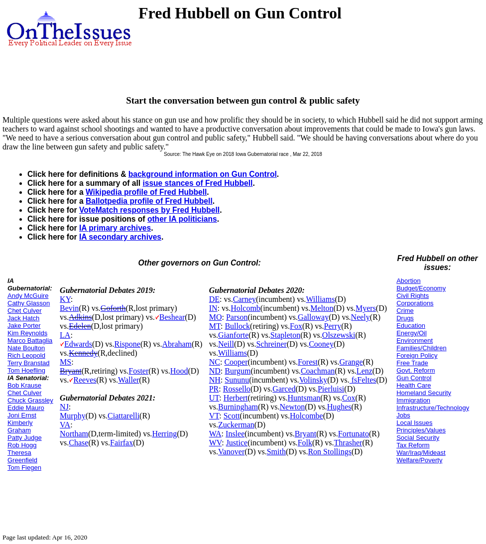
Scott (232, 415)
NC (214, 362)
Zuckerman (236, 424)
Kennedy (83, 353)
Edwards (78, 344)
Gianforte (233, 335)
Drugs (405, 318)
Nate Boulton (26, 348)
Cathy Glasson (28, 303)
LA (65, 335)
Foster (138, 371)
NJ (64, 407)
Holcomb (245, 308)
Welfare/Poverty (419, 460)
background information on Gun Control (202, 174)
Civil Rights (412, 295)
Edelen (80, 326)
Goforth (113, 308)
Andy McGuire (27, 295)
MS (65, 362)
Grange (351, 362)
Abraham (177, 344)
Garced (283, 389)
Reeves (84, 380)
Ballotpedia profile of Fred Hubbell (149, 201)
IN (213, 308)
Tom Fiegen (24, 467)
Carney (244, 299)
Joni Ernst (21, 415)
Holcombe (306, 415)
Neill (226, 344)
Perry (333, 326)
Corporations (414, 303)
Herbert (236, 398)
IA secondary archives (120, 237)
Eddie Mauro (25, 407)
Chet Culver (24, 310)
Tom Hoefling (26, 370)
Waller (128, 380)
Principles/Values (421, 430)
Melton (321, 308)
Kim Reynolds (27, 333)
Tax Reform (412, 445)
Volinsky (313, 380)
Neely (360, 317)
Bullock (237, 326)
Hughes (339, 407)
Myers (366, 308)
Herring (164, 433)
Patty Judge (24, 437)
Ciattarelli (123, 415)
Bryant (71, 371)
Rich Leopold (26, 355)
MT (215, 326)
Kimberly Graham (20, 426)
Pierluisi (331, 389)
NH (215, 380)
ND (215, 371)
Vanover (231, 451)
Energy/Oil (411, 333)
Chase (78, 442)
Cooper (235, 362)
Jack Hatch (23, 318)
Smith (276, 451)
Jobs (403, 415)
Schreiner (271, 344)
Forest (308, 362)
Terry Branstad (28, 363)
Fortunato (353, 433)
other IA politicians (182, 219)
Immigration (413, 400)
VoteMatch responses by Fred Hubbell (149, 210)
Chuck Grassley (30, 400)
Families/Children (421, 348)
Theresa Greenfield (22, 456)
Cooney (321, 344)
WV (215, 442)
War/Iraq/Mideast (421, 452)
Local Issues (414, 422)
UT (214, 398)
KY (65, 299)
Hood (179, 371)
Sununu (237, 380)
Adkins (80, 317)
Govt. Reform (415, 370)
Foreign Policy (416, 355)
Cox (349, 398)
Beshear (172, 317)
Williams (320, 299)
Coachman (318, 371)
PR (214, 389)
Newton (292, 407)
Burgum (237, 371)
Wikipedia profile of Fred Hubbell (146, 192)
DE (214, 299)
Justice (237, 442)
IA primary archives (115, 228)
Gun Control (413, 378)
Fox (296, 326)
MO (215, 317)
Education (410, 325)
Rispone (127, 344)
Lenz (364, 371)
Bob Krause (24, 385)
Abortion (408, 280)
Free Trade (412, 363)
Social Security (417, 437)
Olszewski (339, 335)
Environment (414, 340)
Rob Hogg (22, 445)
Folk (305, 442)
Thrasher (348, 442)
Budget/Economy (421, 288)
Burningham (238, 407)
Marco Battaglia (29, 340)
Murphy (73, 415)
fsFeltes (363, 380)
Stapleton (285, 335)
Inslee (235, 433)
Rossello (236, 389)
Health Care (413, 385)
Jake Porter (23, 325)
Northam (74, 433)
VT (214, 415)
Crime (405, 310)
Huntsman (304, 398)
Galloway (313, 317)
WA (215, 433)
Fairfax (121, 442)
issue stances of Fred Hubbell (197, 183)
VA (65, 424)
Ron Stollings (330, 451)
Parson (237, 317)
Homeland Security (423, 393)
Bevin (69, 308)
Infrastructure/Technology (432, 407)
